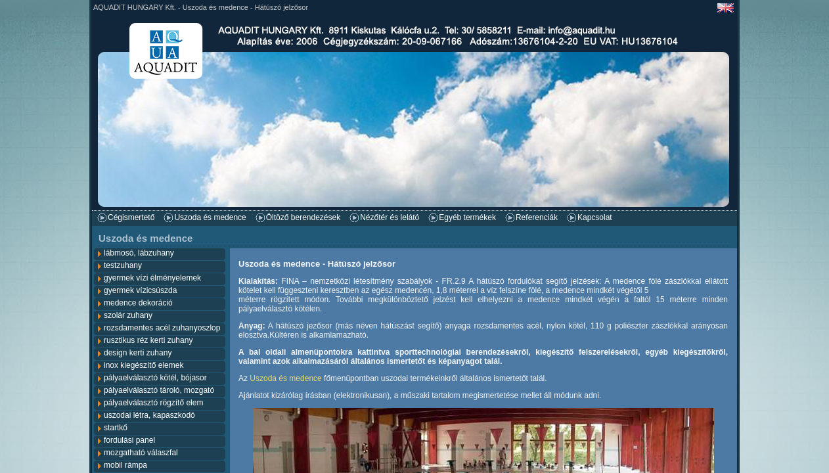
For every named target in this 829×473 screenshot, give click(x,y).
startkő (115, 427)
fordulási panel (129, 440)
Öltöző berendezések (303, 217)
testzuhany (123, 265)
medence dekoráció (138, 302)
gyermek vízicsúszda (140, 290)
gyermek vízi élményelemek (152, 277)
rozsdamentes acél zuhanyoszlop (162, 327)
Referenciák (537, 217)
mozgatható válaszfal (141, 452)
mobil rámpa (125, 465)
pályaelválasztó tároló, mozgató (159, 390)
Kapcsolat (594, 217)
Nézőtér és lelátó (389, 217)
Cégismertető (131, 217)
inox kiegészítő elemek (143, 365)
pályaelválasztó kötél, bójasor (155, 377)
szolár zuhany (128, 315)
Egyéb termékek (467, 217)
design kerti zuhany (137, 352)
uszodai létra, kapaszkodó (149, 415)
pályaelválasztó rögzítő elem (153, 402)
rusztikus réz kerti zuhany (148, 340)
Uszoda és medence (210, 217)
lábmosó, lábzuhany (139, 253)
